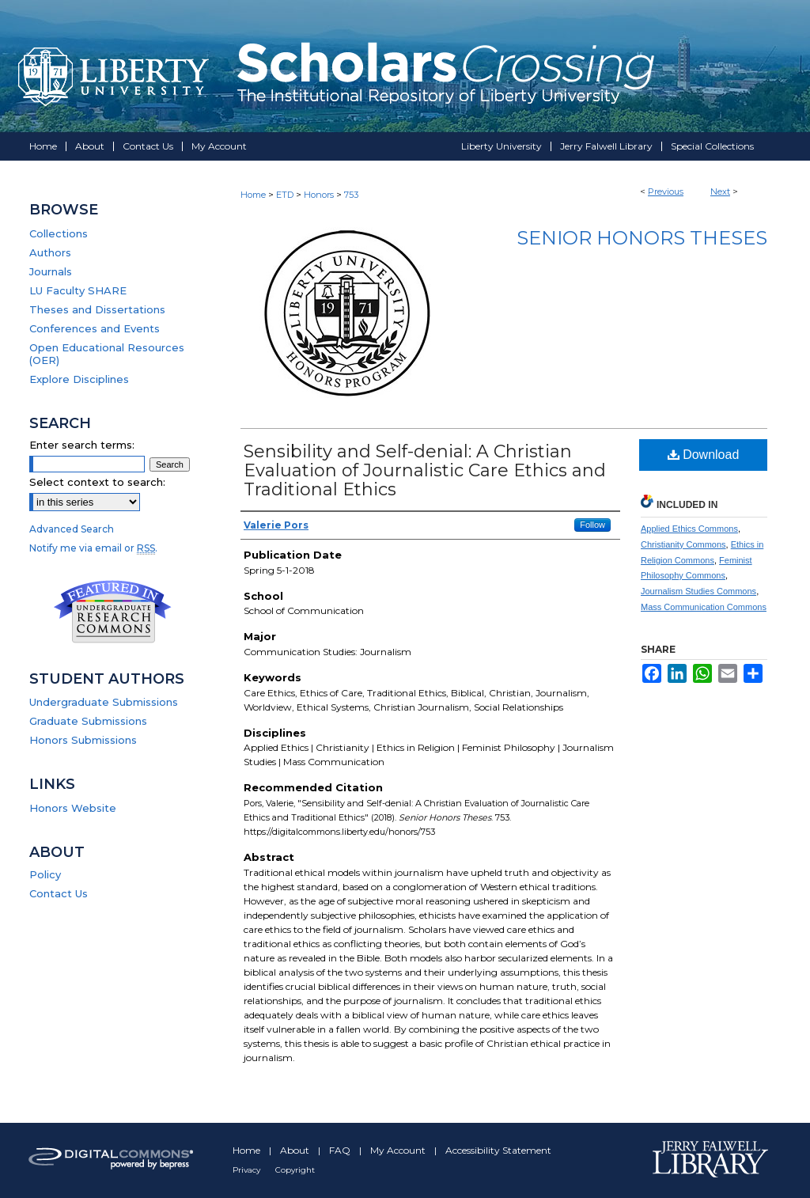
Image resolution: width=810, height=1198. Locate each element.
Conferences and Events (94, 328)
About (296, 1150)
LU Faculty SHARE (78, 290)
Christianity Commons (683, 544)
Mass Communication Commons (703, 607)
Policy (45, 874)
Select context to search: (97, 482)
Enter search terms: (81, 444)
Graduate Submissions (88, 721)
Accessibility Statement (498, 1150)
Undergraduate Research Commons (112, 611)
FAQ (341, 1150)
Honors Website (72, 808)
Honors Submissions (83, 740)
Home (253, 194)
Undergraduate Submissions (103, 702)
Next (720, 191)
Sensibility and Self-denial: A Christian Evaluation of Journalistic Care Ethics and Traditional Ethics (425, 470)
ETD (284, 194)
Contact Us (58, 893)
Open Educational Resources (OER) (106, 353)
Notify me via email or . (93, 548)
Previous (665, 191)
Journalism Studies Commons (698, 591)
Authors (50, 252)
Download (704, 454)
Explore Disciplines (79, 379)
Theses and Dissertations (97, 309)
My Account (399, 1150)
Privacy (248, 1170)
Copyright (295, 1170)
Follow (592, 524)
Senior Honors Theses (642, 237)
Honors (319, 194)
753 (351, 194)
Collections (58, 233)
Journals (50, 271)
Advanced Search (71, 529)
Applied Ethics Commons (689, 528)
